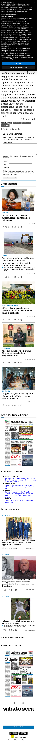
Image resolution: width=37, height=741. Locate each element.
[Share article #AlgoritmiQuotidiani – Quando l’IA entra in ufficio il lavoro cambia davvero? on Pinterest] (12, 405)
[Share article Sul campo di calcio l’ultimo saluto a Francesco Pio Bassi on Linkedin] (7, 630)
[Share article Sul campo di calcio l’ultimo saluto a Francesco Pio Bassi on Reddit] (14, 630)
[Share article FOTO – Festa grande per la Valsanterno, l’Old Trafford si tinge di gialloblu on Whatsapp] (15, 320)
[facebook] (1, 129)
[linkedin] (7, 129)
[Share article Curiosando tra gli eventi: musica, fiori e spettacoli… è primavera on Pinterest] (12, 227)
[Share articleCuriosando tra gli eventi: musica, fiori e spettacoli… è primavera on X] (6, 227)
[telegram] (18, 129)
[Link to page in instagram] (22, 703)
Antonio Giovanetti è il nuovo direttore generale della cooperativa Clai (16, 353)
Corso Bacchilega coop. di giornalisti (18, 740)
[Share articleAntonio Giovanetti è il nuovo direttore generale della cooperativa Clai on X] (6, 362)
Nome (5, 161)
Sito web (6, 168)
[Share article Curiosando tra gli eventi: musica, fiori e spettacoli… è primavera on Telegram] (22, 227)
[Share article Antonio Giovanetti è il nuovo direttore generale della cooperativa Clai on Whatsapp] (15, 362)
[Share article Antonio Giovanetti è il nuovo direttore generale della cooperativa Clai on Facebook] (3, 362)
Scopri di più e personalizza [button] (18, 67)
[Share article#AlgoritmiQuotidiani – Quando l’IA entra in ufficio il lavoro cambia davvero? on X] (6, 405)
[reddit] (16, 129)
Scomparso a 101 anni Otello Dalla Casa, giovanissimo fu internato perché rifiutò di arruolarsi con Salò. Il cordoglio (18, 583)
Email (5, 164)
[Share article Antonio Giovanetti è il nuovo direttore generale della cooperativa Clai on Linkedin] (9, 362)
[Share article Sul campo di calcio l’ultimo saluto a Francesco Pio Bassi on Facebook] (3, 630)
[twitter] (4, 129)
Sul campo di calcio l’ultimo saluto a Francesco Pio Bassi (18, 622)
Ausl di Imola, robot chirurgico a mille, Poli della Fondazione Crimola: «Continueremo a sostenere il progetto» (20, 480)
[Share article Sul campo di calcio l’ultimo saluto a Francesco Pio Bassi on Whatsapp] (12, 630)
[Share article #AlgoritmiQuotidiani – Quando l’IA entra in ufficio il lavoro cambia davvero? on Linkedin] (9, 405)
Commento (7, 142)
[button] (34, 2)
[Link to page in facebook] (14, 703)
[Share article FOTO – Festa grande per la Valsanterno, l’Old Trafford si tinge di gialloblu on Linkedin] (9, 320)
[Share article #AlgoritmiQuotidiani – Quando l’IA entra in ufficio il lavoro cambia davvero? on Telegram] (22, 405)
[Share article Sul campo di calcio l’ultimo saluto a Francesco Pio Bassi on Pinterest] (10, 630)
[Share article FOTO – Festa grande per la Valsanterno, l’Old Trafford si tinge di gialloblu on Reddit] (18, 320)
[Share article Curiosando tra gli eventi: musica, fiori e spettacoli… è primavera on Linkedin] (9, 227)
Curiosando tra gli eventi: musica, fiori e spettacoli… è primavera (16, 218)
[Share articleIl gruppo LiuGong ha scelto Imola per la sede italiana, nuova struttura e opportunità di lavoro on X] (5, 548)
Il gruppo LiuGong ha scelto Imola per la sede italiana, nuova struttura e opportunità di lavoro (18, 543)
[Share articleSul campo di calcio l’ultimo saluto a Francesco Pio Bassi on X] (5, 630)
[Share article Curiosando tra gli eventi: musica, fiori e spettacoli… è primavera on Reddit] (18, 227)
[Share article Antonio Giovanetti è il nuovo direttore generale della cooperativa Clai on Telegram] (22, 362)
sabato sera (5, 125)
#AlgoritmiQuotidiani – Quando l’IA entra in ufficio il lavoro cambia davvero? (18, 396)
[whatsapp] (13, 129)
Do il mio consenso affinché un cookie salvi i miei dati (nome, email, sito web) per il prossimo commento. (18, 172)
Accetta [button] (18, 63)
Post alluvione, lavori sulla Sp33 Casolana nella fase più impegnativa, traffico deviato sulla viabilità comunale (18, 262)
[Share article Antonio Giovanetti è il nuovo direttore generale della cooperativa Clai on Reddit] (18, 362)
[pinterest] (10, 129)
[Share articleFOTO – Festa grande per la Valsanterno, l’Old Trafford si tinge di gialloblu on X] (6, 320)
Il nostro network (18, 737)
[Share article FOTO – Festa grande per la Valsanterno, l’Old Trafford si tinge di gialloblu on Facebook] (3, 320)
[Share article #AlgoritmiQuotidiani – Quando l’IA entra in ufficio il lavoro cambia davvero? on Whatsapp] (15, 405)
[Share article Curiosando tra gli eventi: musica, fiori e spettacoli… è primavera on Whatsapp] (15, 227)
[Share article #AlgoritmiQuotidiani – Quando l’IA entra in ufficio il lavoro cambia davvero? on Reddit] (18, 405)
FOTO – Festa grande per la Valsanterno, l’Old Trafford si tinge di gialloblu (17, 310)
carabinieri (17, 123)
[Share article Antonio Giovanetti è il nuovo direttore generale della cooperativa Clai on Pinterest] (12, 362)
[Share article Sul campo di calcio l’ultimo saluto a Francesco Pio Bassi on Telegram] (16, 630)
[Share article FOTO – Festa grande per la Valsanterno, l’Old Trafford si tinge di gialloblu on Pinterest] (12, 320)
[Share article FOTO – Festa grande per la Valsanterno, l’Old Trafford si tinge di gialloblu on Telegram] (22, 320)
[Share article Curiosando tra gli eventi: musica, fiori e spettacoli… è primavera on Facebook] (3, 227)
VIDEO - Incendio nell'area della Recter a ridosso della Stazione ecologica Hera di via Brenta (20, 486)
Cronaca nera (26, 123)
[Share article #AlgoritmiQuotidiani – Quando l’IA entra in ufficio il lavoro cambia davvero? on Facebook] (3, 405)
